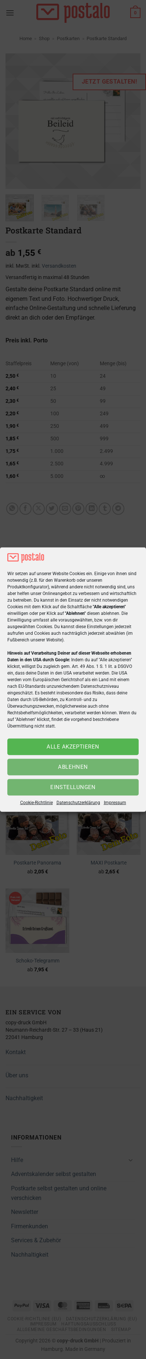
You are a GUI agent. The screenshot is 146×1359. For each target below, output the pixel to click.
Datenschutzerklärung (78, 802)
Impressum (115, 802)
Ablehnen (73, 767)
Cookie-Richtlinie (36, 802)
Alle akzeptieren (73, 746)
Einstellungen (73, 787)
